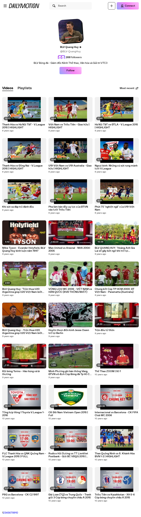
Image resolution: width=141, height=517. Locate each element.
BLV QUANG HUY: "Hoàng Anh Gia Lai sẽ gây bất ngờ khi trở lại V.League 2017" (115, 249)
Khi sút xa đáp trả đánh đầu (18, 206)
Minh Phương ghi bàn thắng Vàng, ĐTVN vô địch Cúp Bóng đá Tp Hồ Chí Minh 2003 (70, 373)
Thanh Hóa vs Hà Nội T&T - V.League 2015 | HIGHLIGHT (23, 126)
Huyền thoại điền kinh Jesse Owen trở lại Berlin (68, 332)
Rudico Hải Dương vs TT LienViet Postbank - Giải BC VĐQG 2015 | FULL (68, 455)
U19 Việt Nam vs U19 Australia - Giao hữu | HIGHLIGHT (70, 167)
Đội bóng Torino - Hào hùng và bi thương (21, 373)
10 (16, 512)
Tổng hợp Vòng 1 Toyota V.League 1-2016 (23, 414)
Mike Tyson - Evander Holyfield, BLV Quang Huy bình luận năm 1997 (23, 249)
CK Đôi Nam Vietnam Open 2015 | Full (68, 414)
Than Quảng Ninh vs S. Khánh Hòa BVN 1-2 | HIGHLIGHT (115, 455)
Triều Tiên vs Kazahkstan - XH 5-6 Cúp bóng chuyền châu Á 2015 (115, 496)
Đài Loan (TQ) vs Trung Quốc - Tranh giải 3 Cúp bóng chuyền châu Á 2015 (69, 496)
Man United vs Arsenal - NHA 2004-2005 (69, 249)
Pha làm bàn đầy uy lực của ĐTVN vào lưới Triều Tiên (68, 208)
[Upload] (111, 6)
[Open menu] (5, 6)
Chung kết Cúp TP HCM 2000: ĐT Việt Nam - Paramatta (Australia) (114, 290)
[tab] (7, 88)
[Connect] (128, 6)
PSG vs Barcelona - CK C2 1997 (20, 494)
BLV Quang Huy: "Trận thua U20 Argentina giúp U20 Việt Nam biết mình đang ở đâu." (22, 290)
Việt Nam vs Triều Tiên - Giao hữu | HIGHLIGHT (68, 126)
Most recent (129, 88)
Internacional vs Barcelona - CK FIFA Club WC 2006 (116, 414)
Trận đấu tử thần (104, 330)
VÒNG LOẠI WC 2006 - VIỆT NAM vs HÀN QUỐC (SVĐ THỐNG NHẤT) (70, 290)
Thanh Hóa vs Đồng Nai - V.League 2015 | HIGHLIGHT (22, 167)
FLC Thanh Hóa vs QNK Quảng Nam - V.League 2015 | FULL (24, 455)
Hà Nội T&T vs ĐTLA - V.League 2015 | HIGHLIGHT (116, 126)
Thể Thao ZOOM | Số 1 (108, 371)
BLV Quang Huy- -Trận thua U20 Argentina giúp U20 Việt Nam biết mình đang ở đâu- (22, 332)
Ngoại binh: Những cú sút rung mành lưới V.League (116, 167)
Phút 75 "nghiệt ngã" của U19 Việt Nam (114, 208)
